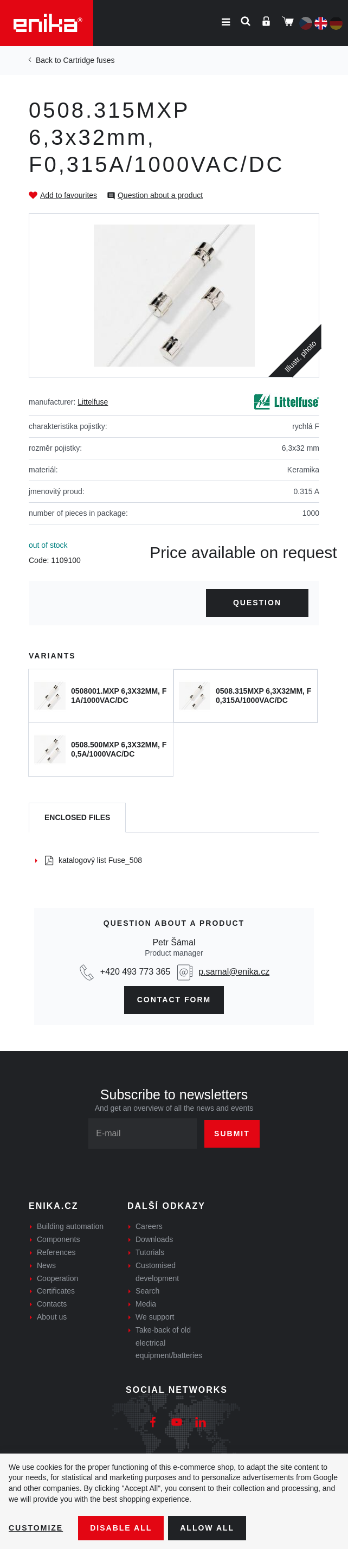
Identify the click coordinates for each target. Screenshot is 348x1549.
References (56, 1252)
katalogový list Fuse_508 (93, 860)
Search (147, 1290)
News (46, 1265)
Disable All (121, 1528)
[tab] (77, 818)
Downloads (154, 1239)
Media (146, 1304)
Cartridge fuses (88, 60)
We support (155, 1317)
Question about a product (160, 195)
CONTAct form (174, 999)
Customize (36, 1528)
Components (58, 1239)
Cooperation (57, 1278)
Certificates (56, 1290)
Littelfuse (93, 402)
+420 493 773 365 (135, 971)
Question (257, 602)
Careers (149, 1226)
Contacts (52, 1304)
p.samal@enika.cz (233, 971)
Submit (232, 1133)
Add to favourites (68, 195)
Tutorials (150, 1252)
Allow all (207, 1528)
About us (52, 1317)
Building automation (70, 1226)
